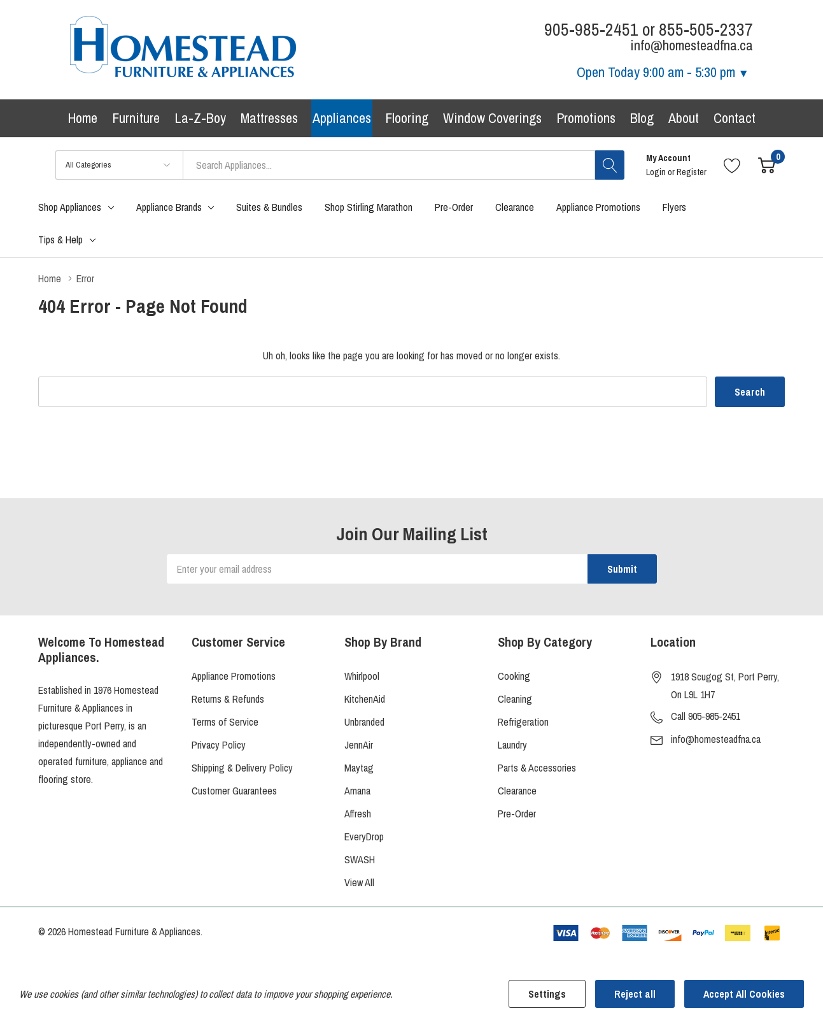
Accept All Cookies (744, 994)
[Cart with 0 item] (766, 164)
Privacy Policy (219, 745)
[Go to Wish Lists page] (732, 164)
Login (657, 172)
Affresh (357, 814)
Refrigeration (523, 722)
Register (692, 172)
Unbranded (364, 722)
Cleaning (515, 699)
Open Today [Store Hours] (663, 72)
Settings (547, 994)
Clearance (517, 791)
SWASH (359, 859)
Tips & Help (60, 239)
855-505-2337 (706, 29)
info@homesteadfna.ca (716, 739)
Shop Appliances (69, 207)
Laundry (512, 745)
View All (359, 882)
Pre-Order (517, 814)
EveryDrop (364, 837)
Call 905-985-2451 (705, 716)
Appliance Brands (169, 207)
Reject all (635, 994)
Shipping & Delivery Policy (242, 768)
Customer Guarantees (234, 791)
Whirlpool (361, 676)
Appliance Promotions (234, 676)
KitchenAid (364, 699)
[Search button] (609, 165)
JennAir (358, 745)
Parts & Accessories (537, 768)
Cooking (514, 676)
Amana (357, 791)
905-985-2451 (591, 29)
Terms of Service (225, 722)
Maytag (359, 768)
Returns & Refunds (228, 699)
